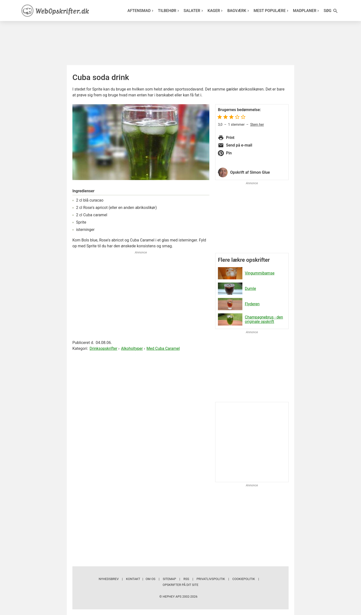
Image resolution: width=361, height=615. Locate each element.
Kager (216, 10)
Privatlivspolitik (210, 579)
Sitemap (169, 579)
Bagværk (238, 10)
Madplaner (306, 10)
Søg (331, 11)
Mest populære (272, 10)
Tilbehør (169, 10)
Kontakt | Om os (140, 579)
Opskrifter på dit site (180, 585)
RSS (186, 579)
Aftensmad (141, 10)
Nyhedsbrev (109, 579)
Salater (194, 10)
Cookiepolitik (243, 579)
